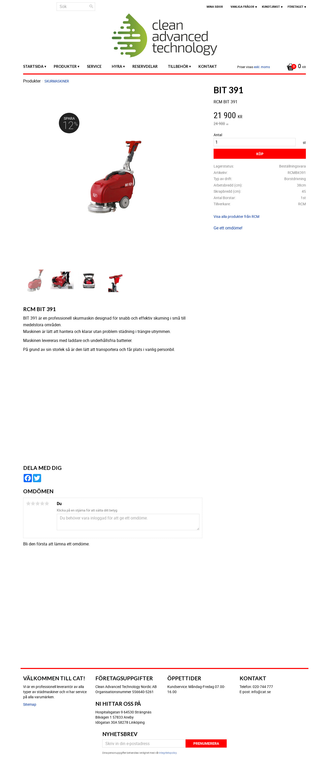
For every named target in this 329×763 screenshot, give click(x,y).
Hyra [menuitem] (117, 66)
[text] (260, 116)
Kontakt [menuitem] (207, 66)
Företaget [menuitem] (295, 6)
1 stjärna (28, 503)
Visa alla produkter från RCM (236, 216)
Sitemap (29, 704)
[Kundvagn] (295, 66)
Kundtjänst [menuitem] (271, 6)
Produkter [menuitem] (65, 66)
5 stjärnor (46, 503)
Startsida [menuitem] (33, 66)
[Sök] (91, 6)
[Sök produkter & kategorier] (76, 6)
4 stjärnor (42, 503)
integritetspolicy (168, 753)
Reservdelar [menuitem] (145, 66)
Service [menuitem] (94, 66)
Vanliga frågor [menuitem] (242, 6)
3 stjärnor (37, 503)
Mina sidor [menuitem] (215, 6)
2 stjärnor (33, 503)
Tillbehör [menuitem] (178, 66)
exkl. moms (262, 67)
